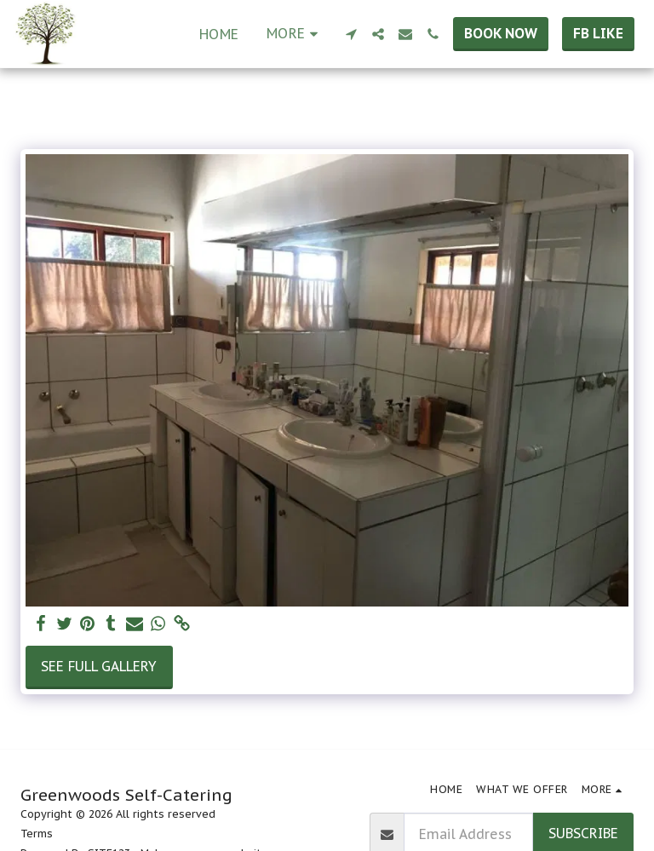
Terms (36, 833)
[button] (351, 34)
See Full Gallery (99, 666)
